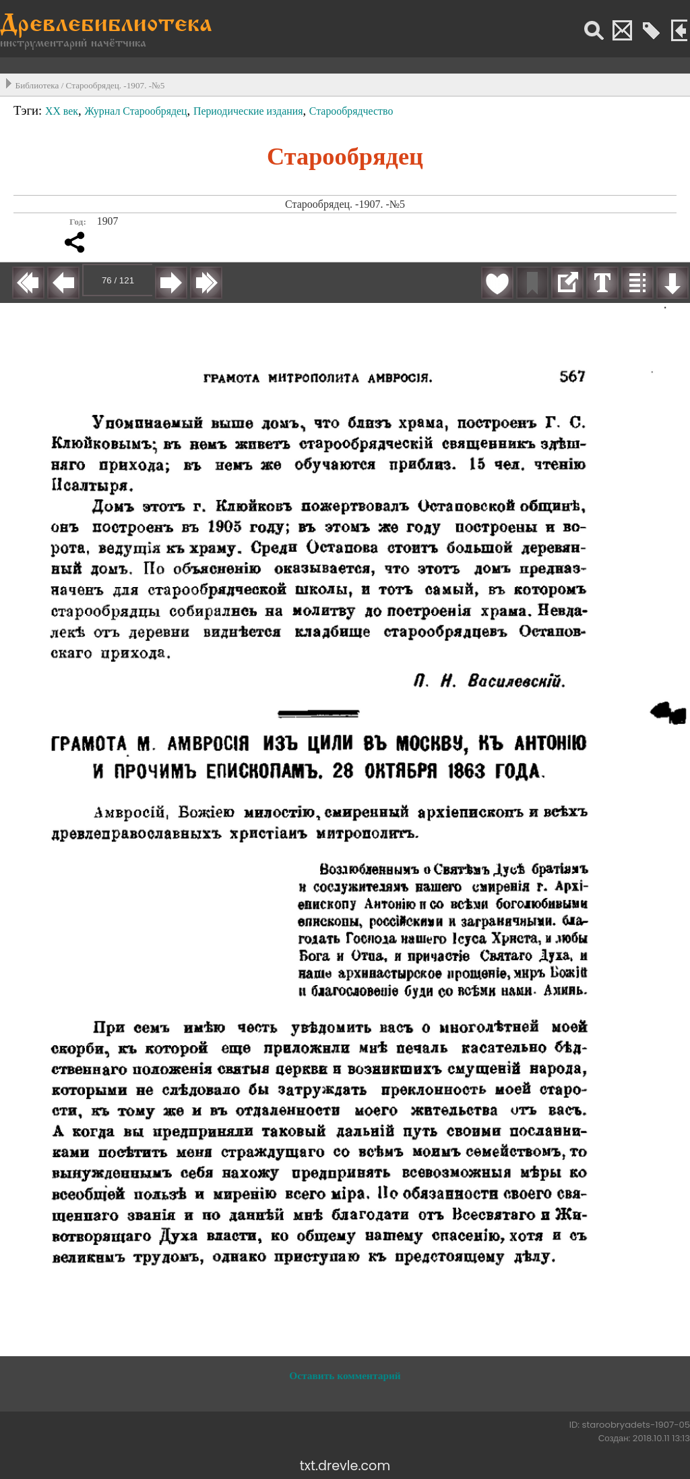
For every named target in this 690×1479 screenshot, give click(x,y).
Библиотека (37, 85)
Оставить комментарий (344, 1375)
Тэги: (29, 110)
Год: (77, 222)
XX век (61, 111)
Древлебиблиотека (106, 25)
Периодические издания (248, 111)
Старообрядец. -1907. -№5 (115, 85)
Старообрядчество (351, 111)
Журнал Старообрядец (135, 111)
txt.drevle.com (345, 1466)
